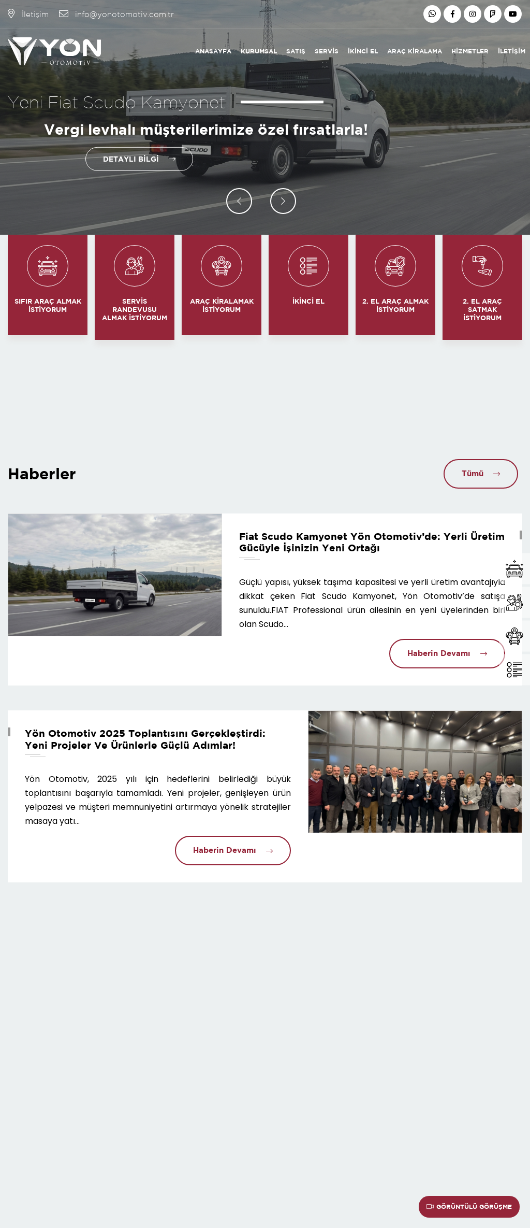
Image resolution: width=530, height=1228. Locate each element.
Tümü (472, 473)
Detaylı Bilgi (130, 158)
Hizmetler (470, 51)
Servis (326, 51)
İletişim (511, 51)
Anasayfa (213, 51)
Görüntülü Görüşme (469, 1206)
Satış (295, 51)
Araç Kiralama (414, 51)
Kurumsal (259, 51)
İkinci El (363, 51)
